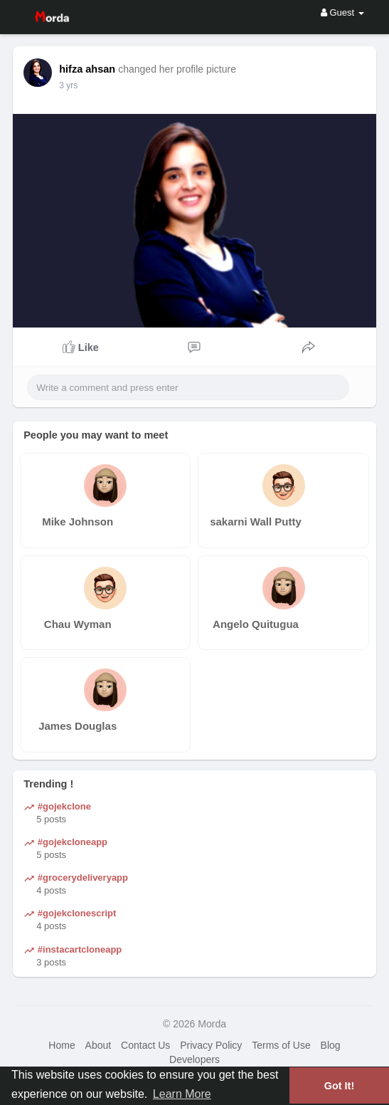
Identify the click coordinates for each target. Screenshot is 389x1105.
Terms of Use (281, 1045)
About (98, 1045)
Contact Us (145, 1045)
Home (61, 1045)
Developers (194, 1059)
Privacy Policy (211, 1045)
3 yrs (68, 85)
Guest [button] (342, 12)
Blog (331, 1045)
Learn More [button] (182, 1094)
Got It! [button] (339, 1085)
